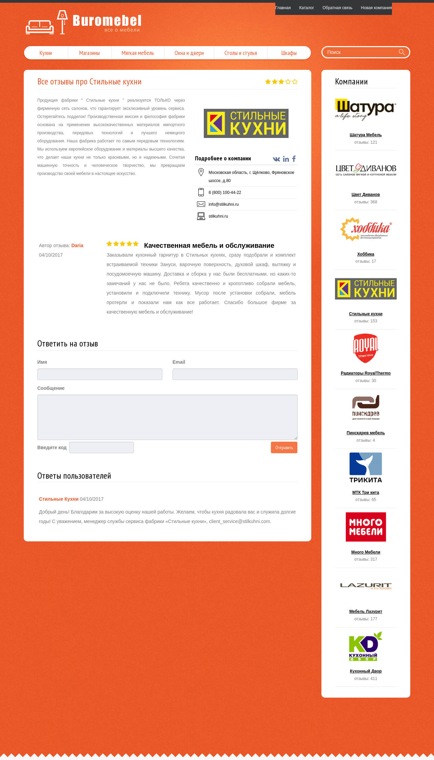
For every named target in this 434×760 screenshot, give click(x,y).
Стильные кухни (366, 301)
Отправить (284, 447)
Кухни (46, 53)
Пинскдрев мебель (366, 420)
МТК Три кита (366, 480)
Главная (283, 7)
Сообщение (50, 388)
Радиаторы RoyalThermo (366, 361)
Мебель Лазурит (366, 599)
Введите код (51, 447)
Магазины (89, 53)
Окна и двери (189, 53)
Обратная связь (337, 7)
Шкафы (289, 53)
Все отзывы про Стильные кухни (89, 81)
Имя (42, 362)
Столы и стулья (240, 53)
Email (179, 362)
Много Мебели (366, 539)
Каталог (306, 7)
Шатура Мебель (366, 123)
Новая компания (376, 7)
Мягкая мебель (138, 53)
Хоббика (366, 241)
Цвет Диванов (366, 182)
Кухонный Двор (366, 659)
